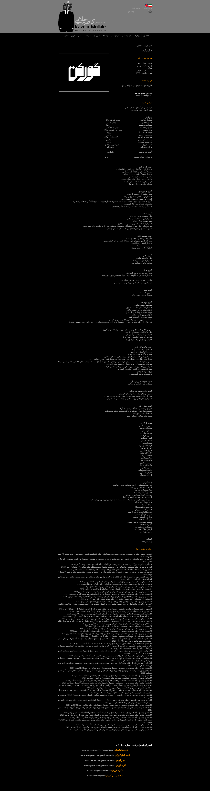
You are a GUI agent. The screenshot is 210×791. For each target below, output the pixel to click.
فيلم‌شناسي (126, 35)
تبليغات (88, 35)
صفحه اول (146, 35)
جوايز (73, 35)
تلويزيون (96, 35)
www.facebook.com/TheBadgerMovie (97, 750)
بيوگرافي (136, 35)
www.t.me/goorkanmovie (98, 770)
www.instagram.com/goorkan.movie (97, 755)
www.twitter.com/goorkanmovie (100, 760)
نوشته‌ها (105, 35)
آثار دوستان (115, 35)
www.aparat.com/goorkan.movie (99, 765)
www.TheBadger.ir (96, 775)
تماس (66, 35)
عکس (80, 35)
